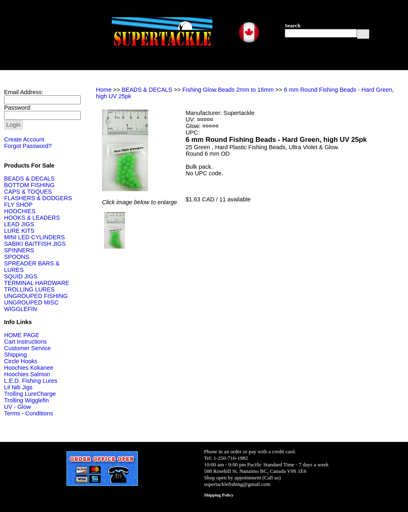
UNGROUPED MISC (31, 302)
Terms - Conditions (28, 413)
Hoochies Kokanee (28, 367)
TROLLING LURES (29, 289)
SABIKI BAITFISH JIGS (35, 244)
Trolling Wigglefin (26, 400)
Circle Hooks (21, 361)
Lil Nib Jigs (18, 387)
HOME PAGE (21, 335)
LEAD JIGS (19, 224)
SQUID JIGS (21, 276)
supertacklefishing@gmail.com (237, 484)
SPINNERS (19, 250)
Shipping (15, 354)
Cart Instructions (25, 341)
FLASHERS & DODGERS (38, 198)
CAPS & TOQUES (28, 191)
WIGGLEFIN (20, 309)
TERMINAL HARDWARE (36, 283)
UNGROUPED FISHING (36, 296)
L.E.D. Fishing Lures (30, 380)
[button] (363, 34)
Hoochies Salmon (27, 374)
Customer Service (27, 348)
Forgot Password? (28, 146)
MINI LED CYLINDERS (34, 237)
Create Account (24, 139)
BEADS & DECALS (29, 178)
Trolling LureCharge (30, 394)
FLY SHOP (18, 204)
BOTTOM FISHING (29, 185)
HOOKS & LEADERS (32, 217)
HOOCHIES (19, 211)
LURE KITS (19, 230)
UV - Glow (17, 407)
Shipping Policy (218, 494)
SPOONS (16, 257)
